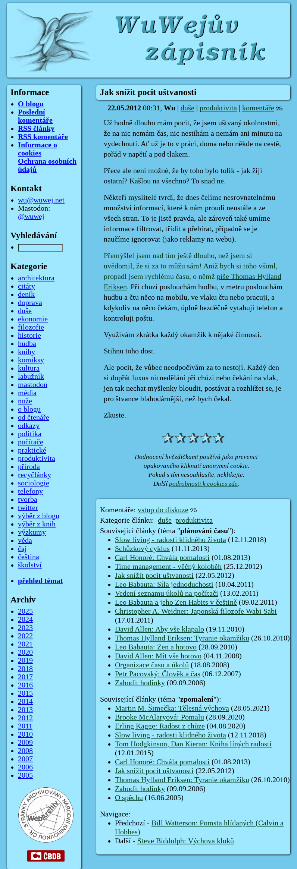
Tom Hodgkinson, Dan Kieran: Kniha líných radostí (193, 744)
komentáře (258, 108)
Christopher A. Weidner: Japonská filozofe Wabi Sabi (196, 611)
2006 (25, 767)
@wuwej (31, 216)
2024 (25, 619)
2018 (25, 669)
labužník (31, 376)
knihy (26, 352)
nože (25, 401)
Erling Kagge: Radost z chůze (160, 726)
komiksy (31, 360)
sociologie (33, 483)
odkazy (29, 426)
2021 (25, 644)
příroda (29, 467)
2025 (25, 611)
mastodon (32, 385)
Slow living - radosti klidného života (170, 540)
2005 (25, 775)
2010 (25, 734)
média (27, 393)
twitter (28, 508)
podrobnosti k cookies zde (203, 483)
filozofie (31, 327)
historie (29, 335)
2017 (25, 677)
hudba (27, 344)
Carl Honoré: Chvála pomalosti (162, 558)
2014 (25, 702)
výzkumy (32, 532)
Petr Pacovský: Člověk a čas (157, 674)
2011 (25, 726)
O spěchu (129, 798)
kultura (29, 368)
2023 (25, 628)
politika (29, 434)
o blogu (29, 409)
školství (30, 565)
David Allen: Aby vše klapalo (159, 629)
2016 (25, 685)
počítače (30, 442)
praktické (32, 450)
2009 (25, 743)
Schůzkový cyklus (142, 549)
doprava (30, 303)
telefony (30, 491)
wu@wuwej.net (41, 200)
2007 (25, 759)
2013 (25, 710)
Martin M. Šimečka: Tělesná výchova (172, 708)
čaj (22, 549)
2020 (25, 652)
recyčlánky (34, 475)
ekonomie (33, 319)
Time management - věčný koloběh (168, 567)
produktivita (218, 108)
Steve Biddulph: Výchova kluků (185, 841)
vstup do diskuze (163, 510)
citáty (26, 286)
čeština (28, 557)
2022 (25, 636)
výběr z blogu (38, 516)
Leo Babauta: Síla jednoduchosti (164, 584)
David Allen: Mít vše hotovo (158, 656)
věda (25, 540)
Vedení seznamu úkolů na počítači (166, 593)
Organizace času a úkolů (152, 665)
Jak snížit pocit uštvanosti (154, 576)
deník (26, 294)
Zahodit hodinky (140, 683)
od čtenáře (33, 417)
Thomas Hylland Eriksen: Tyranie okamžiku (182, 638)
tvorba (27, 499)
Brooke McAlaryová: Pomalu (159, 717)
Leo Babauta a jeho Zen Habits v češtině (176, 602)
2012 (25, 718)
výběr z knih (37, 524)
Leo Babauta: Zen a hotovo (156, 647)
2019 (25, 661)
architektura (36, 278)
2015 (25, 693)
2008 (25, 751)
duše (187, 108)
